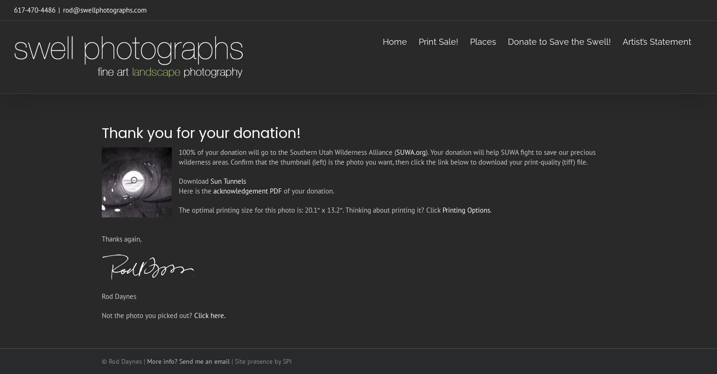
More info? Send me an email (188, 361)
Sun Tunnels (228, 181)
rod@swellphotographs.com (105, 10)
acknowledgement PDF (247, 191)
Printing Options (466, 210)
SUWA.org (411, 152)
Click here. (209, 315)
